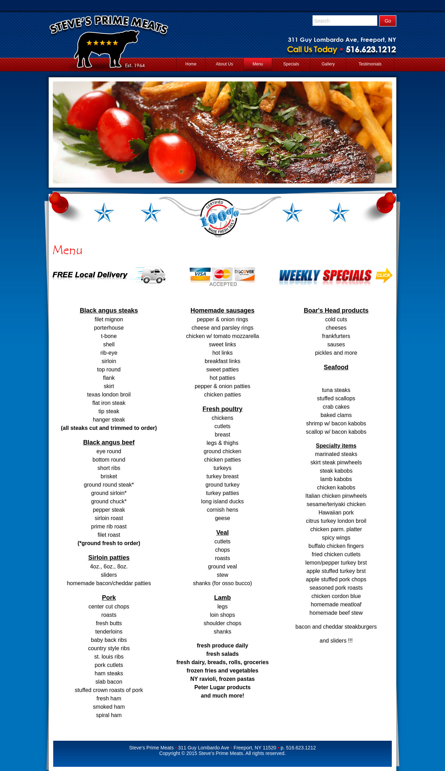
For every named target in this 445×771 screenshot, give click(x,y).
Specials (291, 64)
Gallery (328, 64)
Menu (257, 64)
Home (190, 64)
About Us (224, 64)
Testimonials (369, 64)
